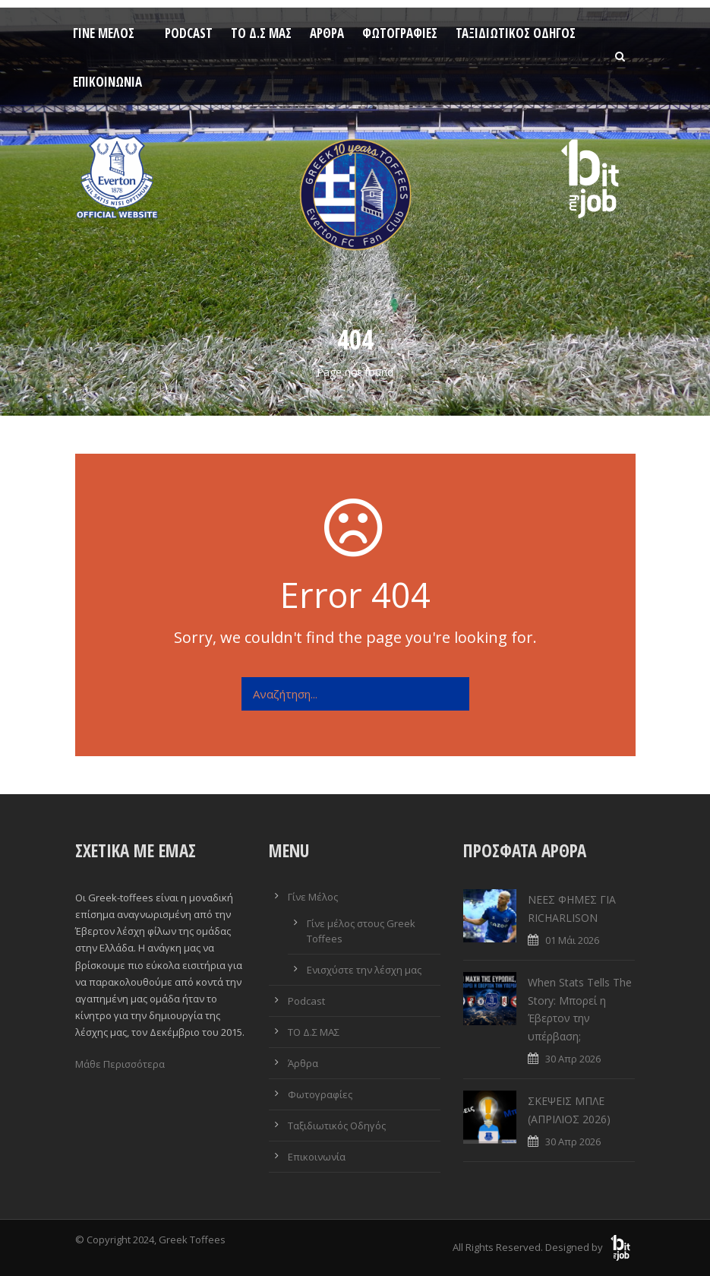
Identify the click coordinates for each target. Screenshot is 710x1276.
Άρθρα (327, 33)
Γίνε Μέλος (103, 33)
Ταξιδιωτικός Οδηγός (516, 33)
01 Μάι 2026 (572, 940)
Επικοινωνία (107, 81)
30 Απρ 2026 (573, 1058)
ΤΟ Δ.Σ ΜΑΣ (261, 33)
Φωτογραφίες (399, 33)
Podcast (189, 33)
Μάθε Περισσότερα (120, 1064)
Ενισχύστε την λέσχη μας (364, 970)
